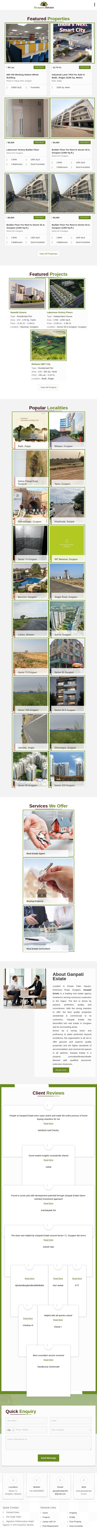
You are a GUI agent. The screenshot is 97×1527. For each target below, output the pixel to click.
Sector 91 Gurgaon (64, 672)
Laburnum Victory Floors (60, 312)
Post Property (75, 1521)
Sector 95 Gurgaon (27, 785)
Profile (72, 1517)
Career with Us (49, 1521)
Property (73, 1513)
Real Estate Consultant (38, 948)
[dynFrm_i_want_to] (70, 1430)
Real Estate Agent (36, 853)
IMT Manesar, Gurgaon (66, 559)
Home (45, 1513)
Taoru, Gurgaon (62, 484)
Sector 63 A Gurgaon (65, 710)
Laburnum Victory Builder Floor (22, 149)
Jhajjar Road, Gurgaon (66, 597)
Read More (48, 1123)
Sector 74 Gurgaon (27, 559)
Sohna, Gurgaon (63, 634)
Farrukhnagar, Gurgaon (29, 521)
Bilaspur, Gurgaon (64, 446)
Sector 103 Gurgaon (65, 785)
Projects (46, 1517)
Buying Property (35, 901)
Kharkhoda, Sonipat (64, 521)
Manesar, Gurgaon (27, 597)
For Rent (39, 67)
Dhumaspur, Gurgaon (65, 748)
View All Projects (48, 387)
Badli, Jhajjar (24, 446)
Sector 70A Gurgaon (28, 710)
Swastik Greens (18, 312)
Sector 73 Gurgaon (27, 672)
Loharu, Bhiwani (26, 634)
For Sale (84, 67)
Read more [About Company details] (61, 1070)
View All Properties (48, 253)
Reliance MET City (41, 364)
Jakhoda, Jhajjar (26, 748)
